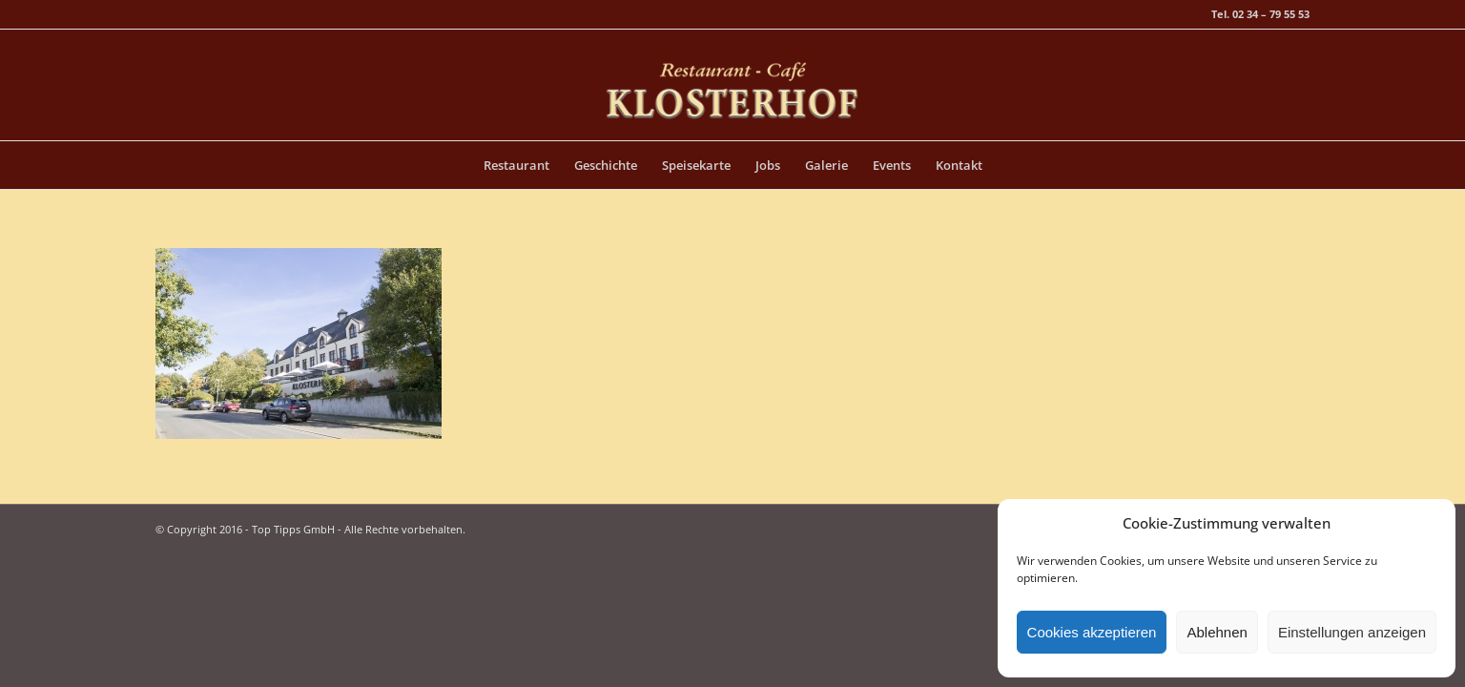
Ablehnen (1216, 632)
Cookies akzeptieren (1092, 632)
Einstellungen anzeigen (1352, 632)
